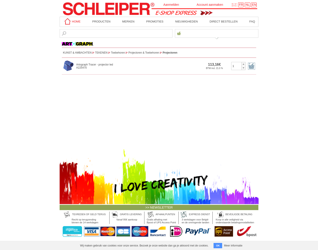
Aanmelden (171, 4)
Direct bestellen (224, 21)
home (72, 21)
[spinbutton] (236, 66)
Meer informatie (233, 245)
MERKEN (128, 21)
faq (252, 21)
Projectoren (170, 52)
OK (218, 245)
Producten (101, 21)
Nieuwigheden (186, 21)
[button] (243, 64)
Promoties (154, 21)
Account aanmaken (210, 4)
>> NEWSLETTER (159, 207)
